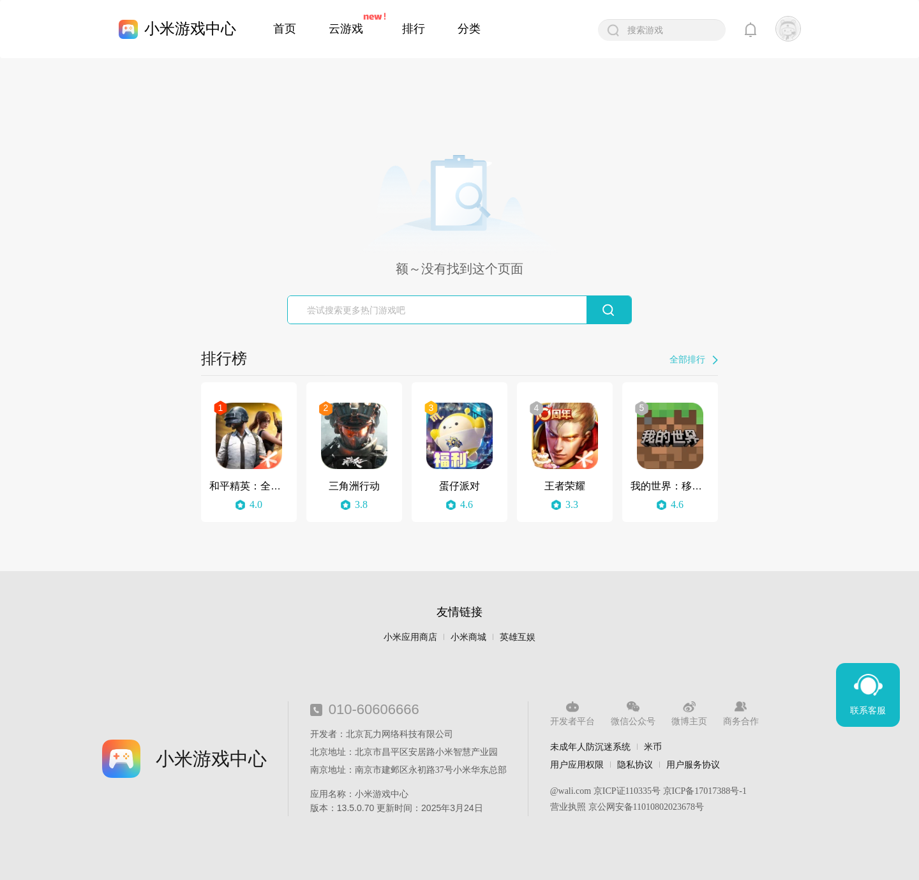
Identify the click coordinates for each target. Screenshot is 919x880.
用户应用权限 (577, 764)
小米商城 (468, 637)
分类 (469, 28)
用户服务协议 (693, 764)
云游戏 (346, 28)
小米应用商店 (410, 637)
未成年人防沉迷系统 (590, 747)
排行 (413, 28)
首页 (284, 28)
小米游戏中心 (190, 28)
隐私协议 (635, 764)
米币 (653, 747)
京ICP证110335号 (627, 791)
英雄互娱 (517, 637)
